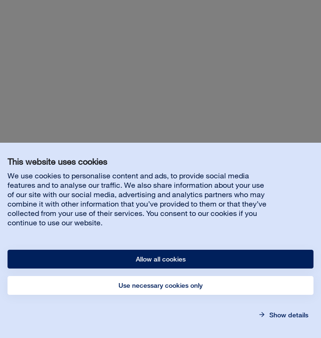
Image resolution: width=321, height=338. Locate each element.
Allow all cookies (161, 259)
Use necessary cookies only (160, 285)
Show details (287, 315)
